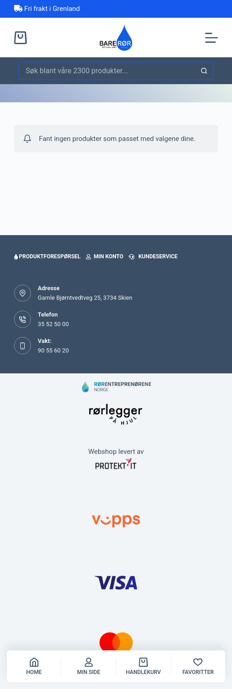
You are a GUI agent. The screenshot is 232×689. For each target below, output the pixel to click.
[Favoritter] (198, 666)
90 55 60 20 (53, 350)
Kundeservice (153, 256)
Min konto (104, 256)
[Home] (34, 666)
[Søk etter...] (107, 71)
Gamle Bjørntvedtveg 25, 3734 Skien (85, 297)
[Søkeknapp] (204, 71)
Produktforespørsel (47, 256)
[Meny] (211, 37)
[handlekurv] (143, 666)
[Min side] (88, 666)
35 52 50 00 (53, 324)
